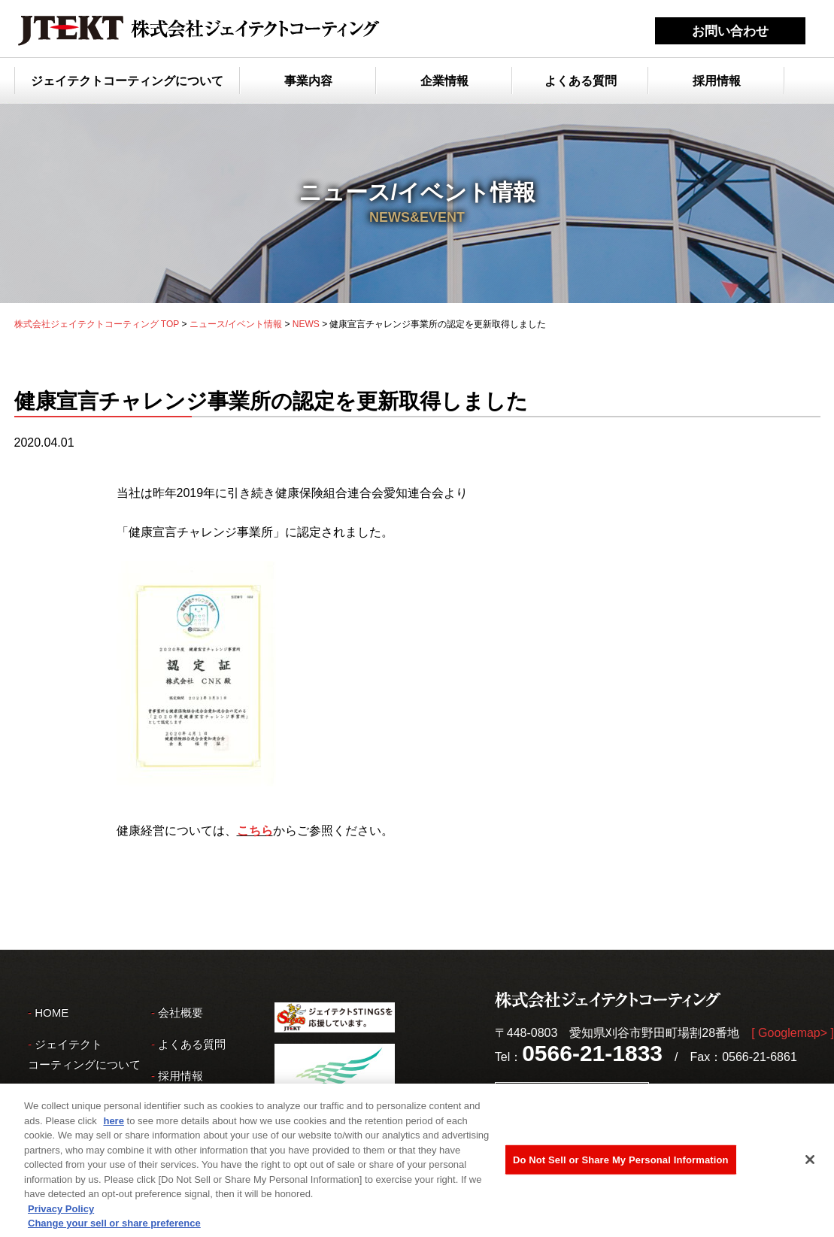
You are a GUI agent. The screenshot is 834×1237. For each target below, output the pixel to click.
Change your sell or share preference (114, 1226)
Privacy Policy (61, 1211)
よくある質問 (580, 80)
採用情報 (717, 80)
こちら (255, 830)
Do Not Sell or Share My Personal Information (621, 1163)
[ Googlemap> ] (792, 1032)
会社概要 (180, 1012)
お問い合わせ (730, 31)
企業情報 (444, 80)
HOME (51, 1012)
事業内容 (308, 80)
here (113, 1123)
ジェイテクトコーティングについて (127, 80)
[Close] (809, 1162)
